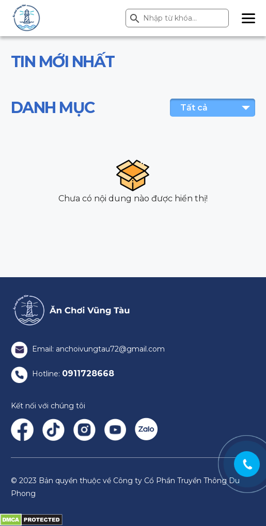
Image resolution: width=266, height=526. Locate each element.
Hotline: (62, 373)
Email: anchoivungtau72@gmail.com (88, 349)
